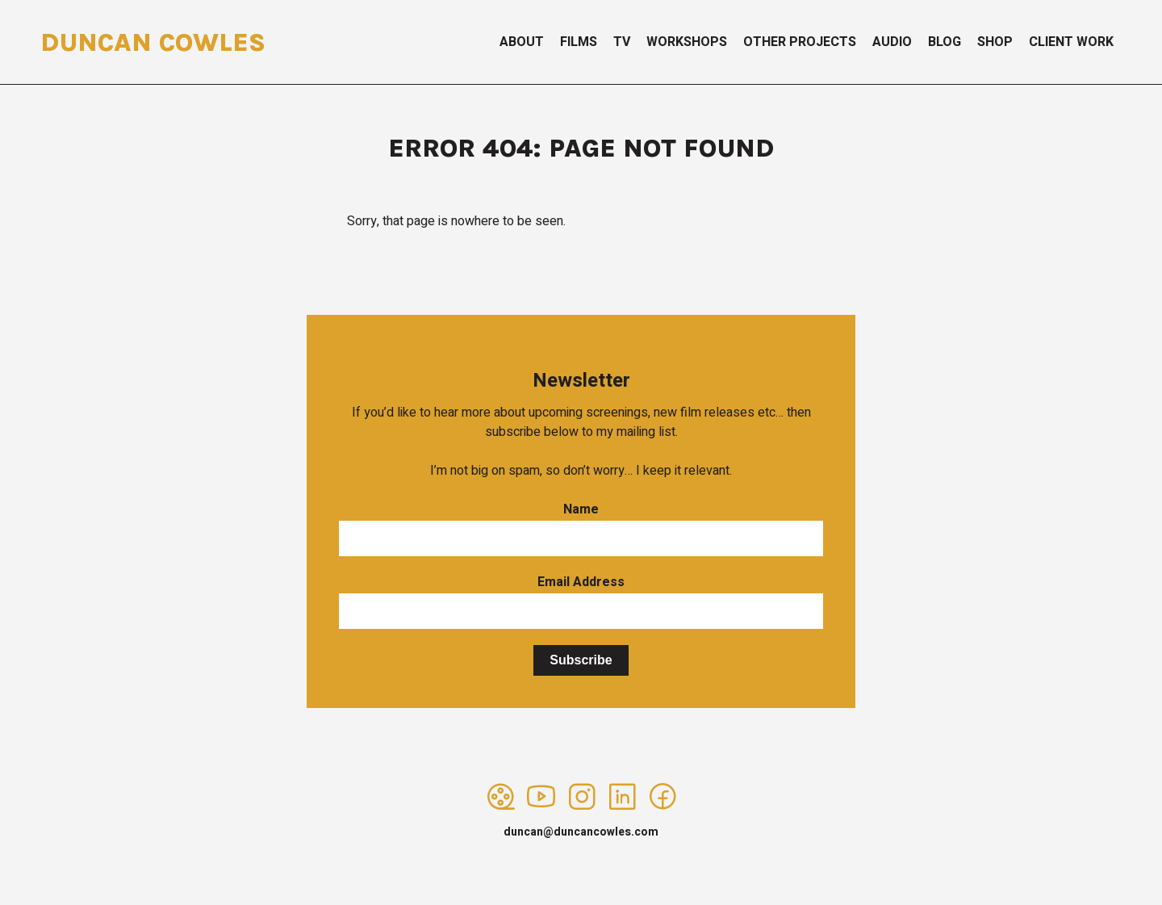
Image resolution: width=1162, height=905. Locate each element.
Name (581, 509)
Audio (892, 42)
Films (578, 42)
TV (621, 42)
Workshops (686, 42)
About (521, 42)
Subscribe (581, 660)
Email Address (581, 582)
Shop (995, 42)
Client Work (1071, 42)
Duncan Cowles (152, 42)
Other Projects (799, 42)
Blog (944, 42)
